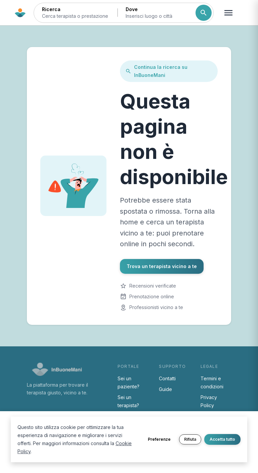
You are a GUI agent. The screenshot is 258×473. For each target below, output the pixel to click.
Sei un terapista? (128, 401)
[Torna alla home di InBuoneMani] (20, 12)
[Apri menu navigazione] (228, 12)
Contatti (167, 378)
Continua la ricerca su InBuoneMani (156, 71)
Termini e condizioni (212, 382)
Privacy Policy (209, 401)
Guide (165, 389)
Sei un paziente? (128, 382)
